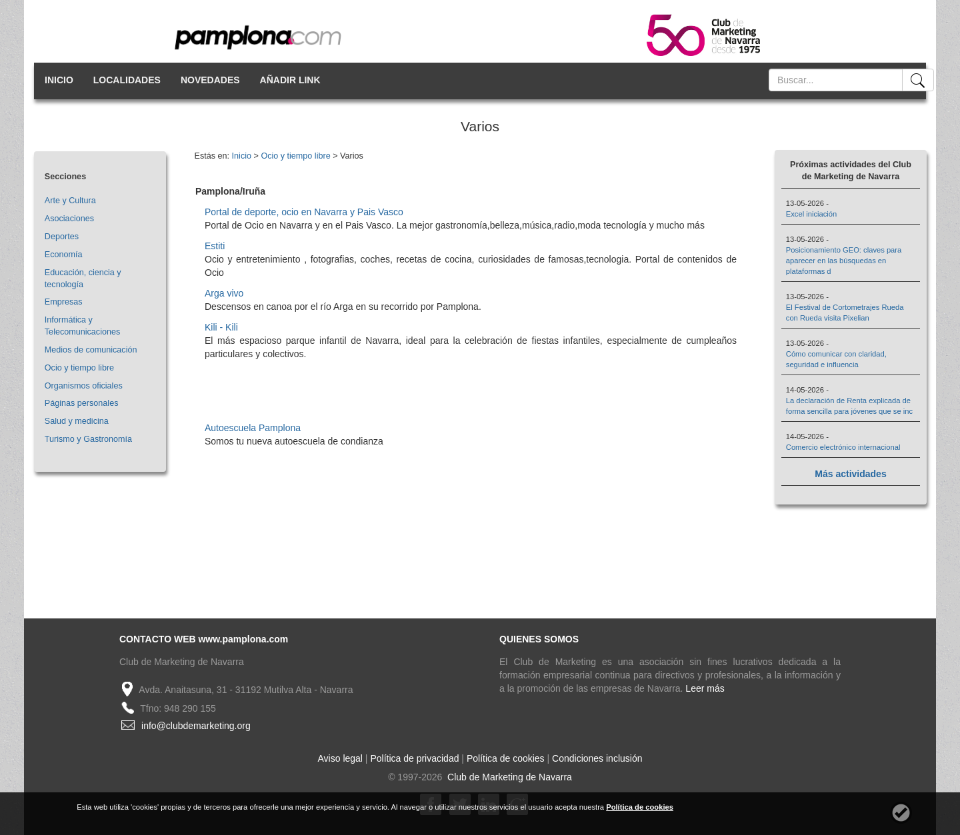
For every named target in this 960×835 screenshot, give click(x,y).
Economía (64, 254)
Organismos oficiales (84, 386)
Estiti (215, 246)
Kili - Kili (221, 327)
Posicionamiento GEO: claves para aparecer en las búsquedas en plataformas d (844, 260)
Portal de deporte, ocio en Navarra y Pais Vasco (304, 212)
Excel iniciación (811, 214)
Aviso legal (340, 758)
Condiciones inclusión (597, 758)
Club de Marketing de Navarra (508, 777)
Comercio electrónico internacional (843, 447)
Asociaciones (69, 218)
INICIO (59, 80)
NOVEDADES (210, 80)
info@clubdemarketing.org (196, 725)
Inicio (241, 156)
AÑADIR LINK (290, 80)
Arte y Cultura (70, 200)
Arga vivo (224, 293)
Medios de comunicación (91, 350)
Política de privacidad (414, 758)
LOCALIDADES (127, 80)
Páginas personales (82, 403)
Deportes (62, 236)
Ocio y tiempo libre (79, 368)
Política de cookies (506, 758)
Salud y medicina (77, 421)
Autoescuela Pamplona (253, 427)
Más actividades (850, 473)
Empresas (64, 302)
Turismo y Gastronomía (88, 439)
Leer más (704, 688)
